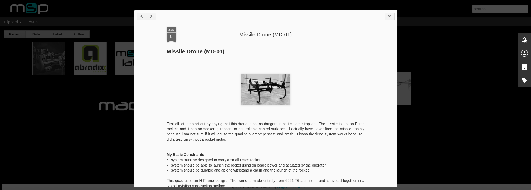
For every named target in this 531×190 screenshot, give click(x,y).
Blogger (282, 187)
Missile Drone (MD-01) (265, 34)
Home (33, 22)
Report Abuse (297, 187)
